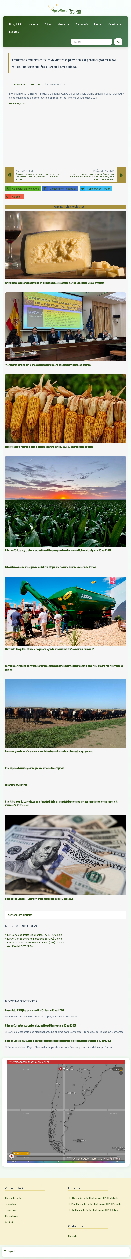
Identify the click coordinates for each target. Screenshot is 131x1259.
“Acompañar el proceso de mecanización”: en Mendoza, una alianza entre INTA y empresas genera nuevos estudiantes (38, 176)
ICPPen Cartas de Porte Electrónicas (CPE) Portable (36, 942)
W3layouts (10, 1251)
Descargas (10, 1210)
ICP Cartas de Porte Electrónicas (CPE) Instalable (34, 934)
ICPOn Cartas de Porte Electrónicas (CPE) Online (34, 938)
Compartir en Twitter (95, 188)
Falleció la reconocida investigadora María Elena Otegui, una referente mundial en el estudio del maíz (50, 567)
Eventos (14, 31)
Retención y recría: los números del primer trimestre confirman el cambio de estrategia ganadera (49, 751)
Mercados (63, 24)
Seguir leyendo (17, 103)
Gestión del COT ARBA (20, 946)
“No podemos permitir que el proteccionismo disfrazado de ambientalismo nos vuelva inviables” (48, 365)
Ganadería (82, 24)
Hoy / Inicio (16, 24)
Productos (10, 1204)
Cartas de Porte (13, 1198)
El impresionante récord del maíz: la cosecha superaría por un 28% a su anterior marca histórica (49, 446)
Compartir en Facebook (59, 188)
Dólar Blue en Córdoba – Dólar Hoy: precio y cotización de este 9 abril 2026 (39, 898)
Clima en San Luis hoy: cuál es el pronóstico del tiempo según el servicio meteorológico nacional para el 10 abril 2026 (58, 1040)
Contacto (9, 1222)
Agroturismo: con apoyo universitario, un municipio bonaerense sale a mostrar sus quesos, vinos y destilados (54, 283)
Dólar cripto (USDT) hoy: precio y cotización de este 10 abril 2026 (34, 1010)
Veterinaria (114, 24)
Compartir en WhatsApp (22, 188)
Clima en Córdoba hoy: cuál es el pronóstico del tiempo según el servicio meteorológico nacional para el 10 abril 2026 (58, 550)
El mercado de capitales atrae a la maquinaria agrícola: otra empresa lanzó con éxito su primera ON (49, 649)
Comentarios (11, 1216)
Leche (98, 24)
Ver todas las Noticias (20, 915)
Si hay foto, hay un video (16, 785)
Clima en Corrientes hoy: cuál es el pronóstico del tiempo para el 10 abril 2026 (40, 1025)
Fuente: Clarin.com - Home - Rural (25, 84)
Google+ (13, 196)
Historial (34, 24)
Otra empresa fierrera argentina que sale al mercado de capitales (34, 768)
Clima (48, 24)
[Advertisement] (66, 135)
